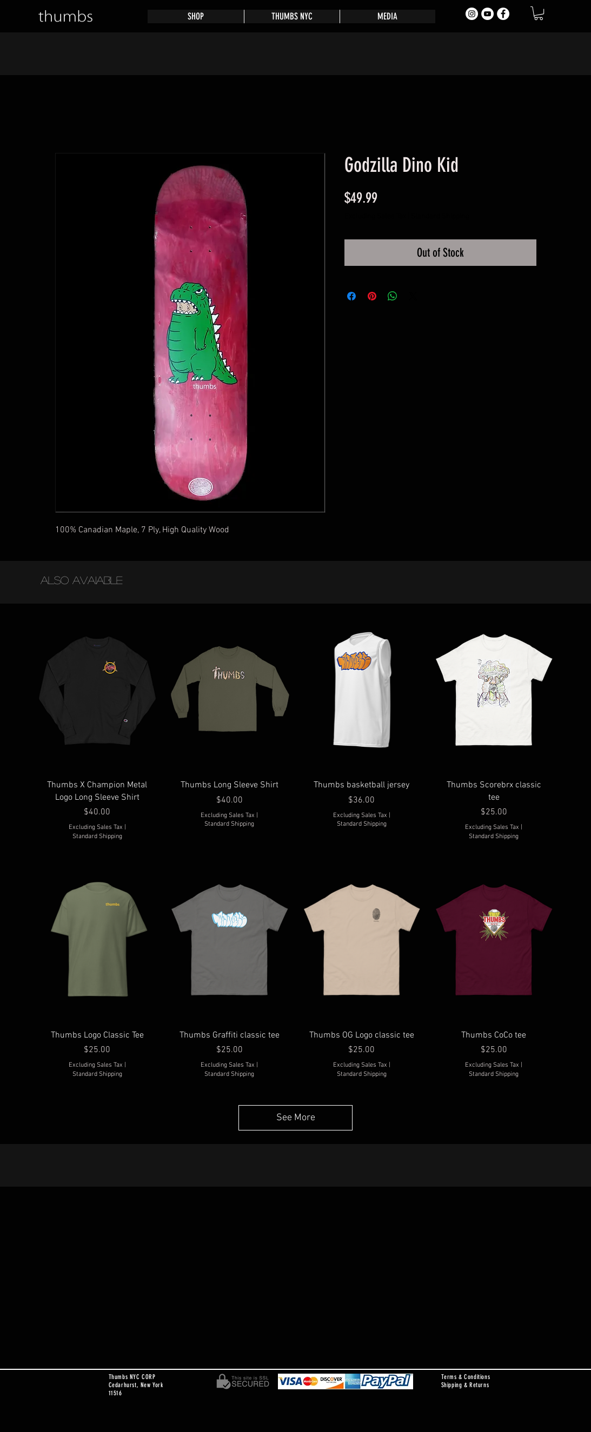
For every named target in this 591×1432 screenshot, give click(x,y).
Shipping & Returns (465, 1385)
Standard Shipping (440, 216)
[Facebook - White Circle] (503, 14)
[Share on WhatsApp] (392, 296)
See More (295, 1117)
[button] (538, 13)
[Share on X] (413, 296)
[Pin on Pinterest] (372, 296)
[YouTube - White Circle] (487, 14)
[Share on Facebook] (351, 296)
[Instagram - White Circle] (472, 14)
